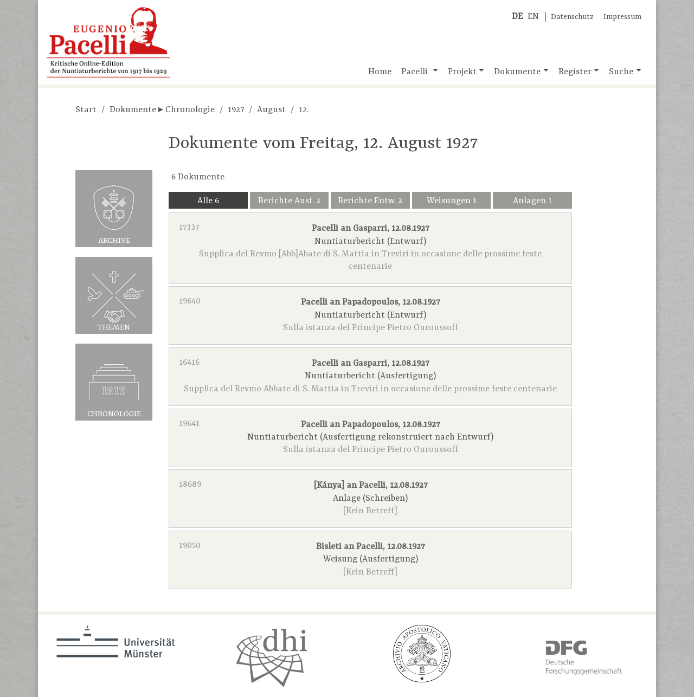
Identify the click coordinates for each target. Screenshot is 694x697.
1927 (236, 110)
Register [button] (575, 72)
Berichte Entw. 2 (370, 201)
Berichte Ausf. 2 (289, 201)
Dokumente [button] (517, 72)
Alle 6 (208, 201)
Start (86, 110)
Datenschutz (572, 17)
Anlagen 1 (532, 201)
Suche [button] (621, 72)
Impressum (622, 17)
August (271, 110)
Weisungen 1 (452, 201)
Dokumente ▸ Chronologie (162, 110)
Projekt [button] (462, 72)
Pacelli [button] (415, 72)
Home (379, 72)
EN (533, 17)
